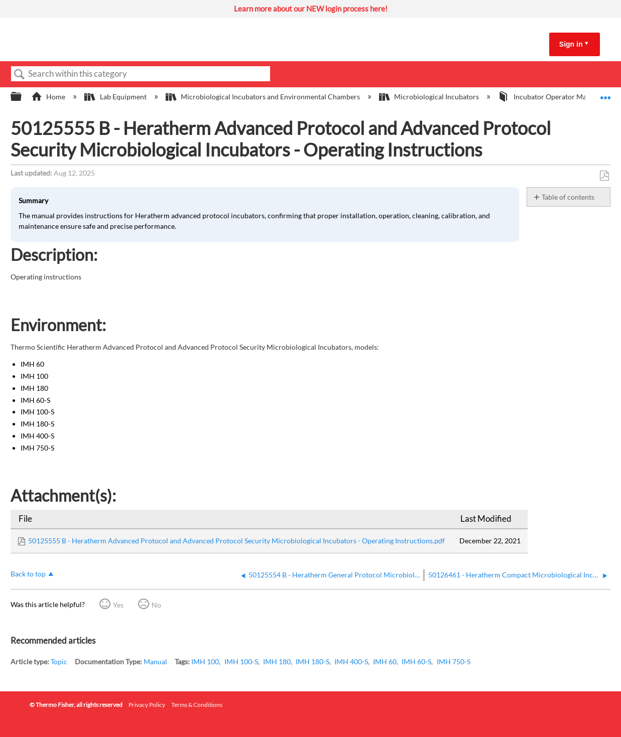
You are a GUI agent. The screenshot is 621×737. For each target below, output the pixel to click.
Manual (155, 661)
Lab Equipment (116, 96)
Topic (59, 661)
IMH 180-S (312, 661)
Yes (118, 605)
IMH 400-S (351, 661)
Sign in (571, 44)
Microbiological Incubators (429, 96)
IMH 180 (277, 661)
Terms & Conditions (196, 704)
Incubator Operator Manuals (551, 96)
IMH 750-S (453, 661)
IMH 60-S (416, 661)
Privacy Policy (147, 704)
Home (49, 96)
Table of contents (568, 197)
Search (20, 74)
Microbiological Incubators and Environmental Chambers (263, 96)
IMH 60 (385, 661)
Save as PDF (604, 176)
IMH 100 (205, 661)
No (156, 605)
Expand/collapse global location (605, 93)
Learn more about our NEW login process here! (311, 8)
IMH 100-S (241, 661)
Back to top (28, 573)
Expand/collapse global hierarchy (23, 96)
